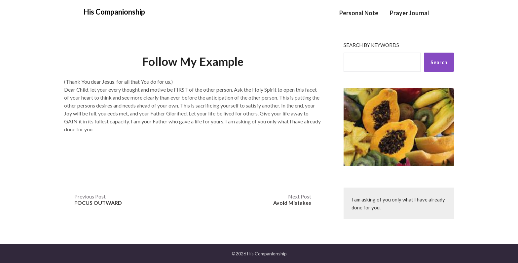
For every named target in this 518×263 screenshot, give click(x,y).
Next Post (292, 199)
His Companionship (114, 11)
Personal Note (358, 13)
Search (438, 62)
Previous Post (98, 199)
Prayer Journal (409, 13)
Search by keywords (371, 45)
